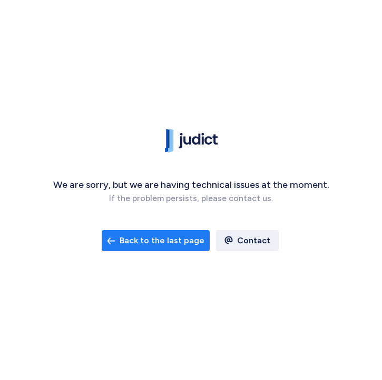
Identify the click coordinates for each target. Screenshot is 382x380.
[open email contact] (156, 240)
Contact (253, 240)
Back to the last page (155, 240)
